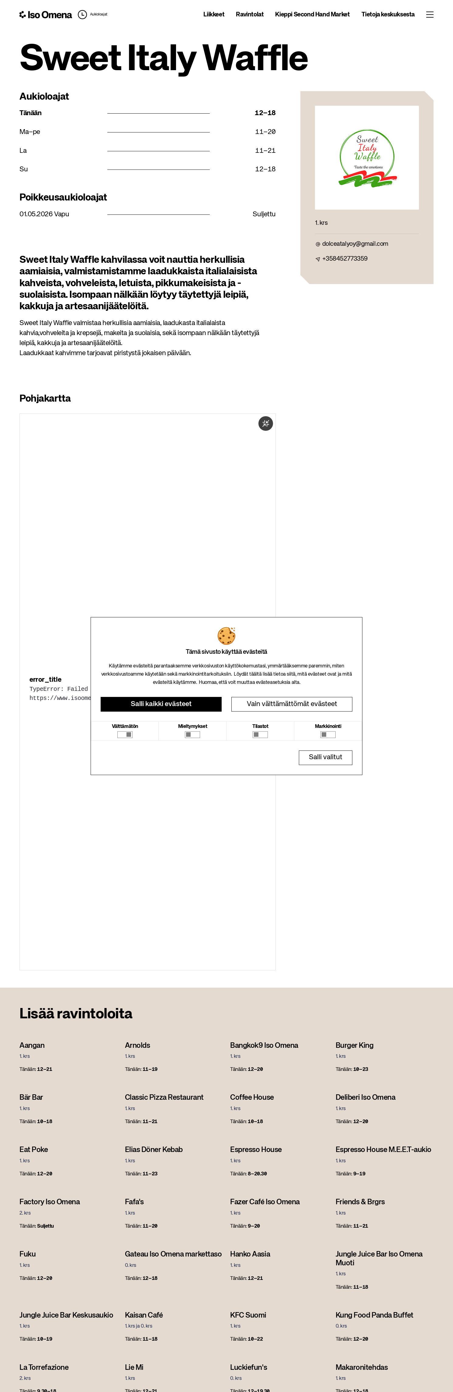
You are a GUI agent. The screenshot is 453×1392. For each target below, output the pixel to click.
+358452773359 (345, 259)
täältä (255, 674)
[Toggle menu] (430, 14)
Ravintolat (250, 15)
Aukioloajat (98, 14)
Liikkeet (213, 15)
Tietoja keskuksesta (388, 15)
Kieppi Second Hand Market (312, 15)
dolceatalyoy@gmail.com (355, 244)
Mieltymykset (192, 726)
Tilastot (260, 726)
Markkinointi (328, 726)
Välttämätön (125, 726)
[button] (91, 14)
